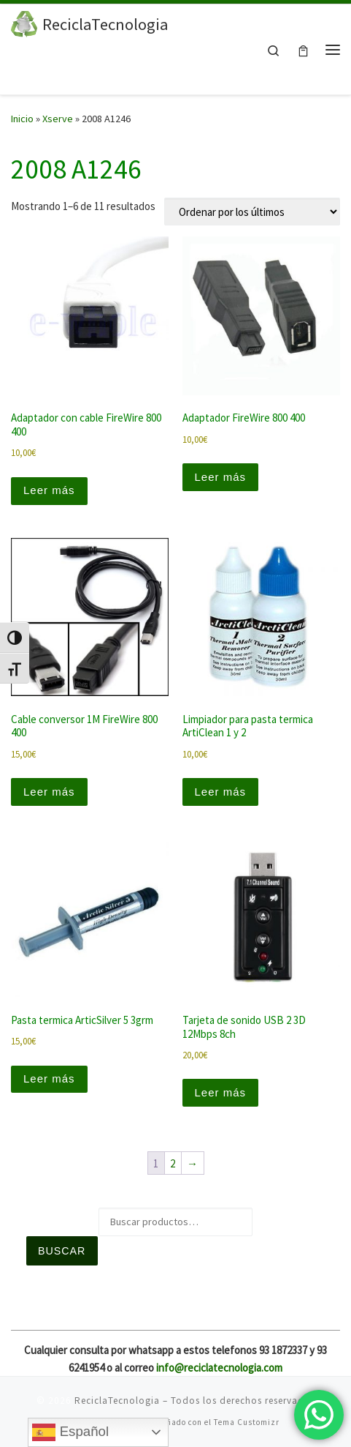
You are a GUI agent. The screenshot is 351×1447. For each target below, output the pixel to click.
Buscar (61, 1251)
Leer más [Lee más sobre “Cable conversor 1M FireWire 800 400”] (49, 791)
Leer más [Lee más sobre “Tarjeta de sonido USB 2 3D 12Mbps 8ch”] (221, 1092)
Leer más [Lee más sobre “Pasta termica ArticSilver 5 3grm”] (49, 1078)
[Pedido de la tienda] (252, 211)
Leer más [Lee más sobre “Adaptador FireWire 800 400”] (221, 477)
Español (70, 1432)
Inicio (22, 118)
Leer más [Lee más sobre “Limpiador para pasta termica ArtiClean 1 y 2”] (221, 791)
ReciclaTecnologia (117, 1400)
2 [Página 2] (172, 1163)
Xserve (57, 118)
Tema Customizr (246, 1422)
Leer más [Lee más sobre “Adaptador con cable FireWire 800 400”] (49, 490)
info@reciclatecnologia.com (219, 1368)
